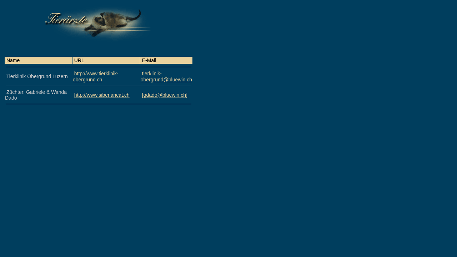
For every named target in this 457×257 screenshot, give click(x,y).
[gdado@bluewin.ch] (164, 95)
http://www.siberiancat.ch (102, 95)
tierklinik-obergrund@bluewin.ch (166, 76)
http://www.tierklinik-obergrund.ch (96, 76)
